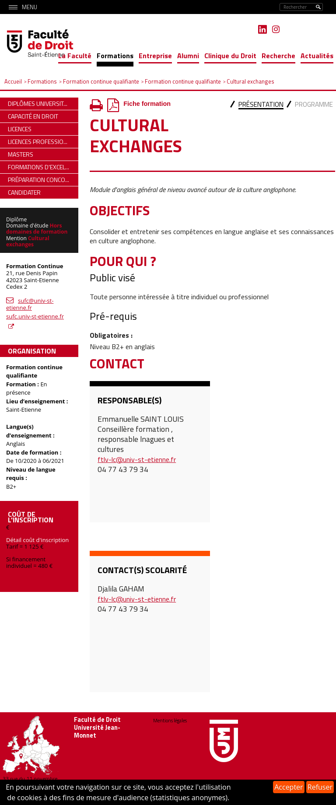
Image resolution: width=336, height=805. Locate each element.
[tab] (261, 105)
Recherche (278, 55)
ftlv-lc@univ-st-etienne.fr (137, 459)
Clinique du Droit (230, 55)
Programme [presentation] (314, 104)
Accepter (288, 787)
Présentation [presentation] (261, 104)
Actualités (317, 55)
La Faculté (74, 55)
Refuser (320, 787)
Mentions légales (170, 720)
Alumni (188, 55)
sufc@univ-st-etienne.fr (29, 304)
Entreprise (155, 55)
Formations (115, 55)
